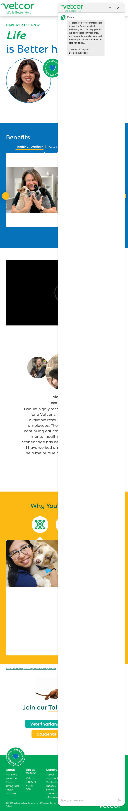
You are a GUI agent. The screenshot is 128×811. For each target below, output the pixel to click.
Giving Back (12, 786)
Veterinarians (44, 723)
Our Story (11, 774)
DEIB (28, 789)
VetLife (30, 778)
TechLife (31, 781)
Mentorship (52, 782)
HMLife (30, 785)
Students (46, 733)
